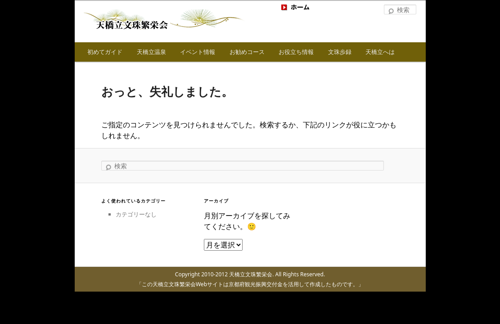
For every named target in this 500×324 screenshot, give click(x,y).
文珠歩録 (339, 52)
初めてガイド (104, 52)
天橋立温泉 (151, 52)
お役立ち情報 (296, 52)
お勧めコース (247, 52)
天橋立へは (380, 52)
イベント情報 (197, 52)
